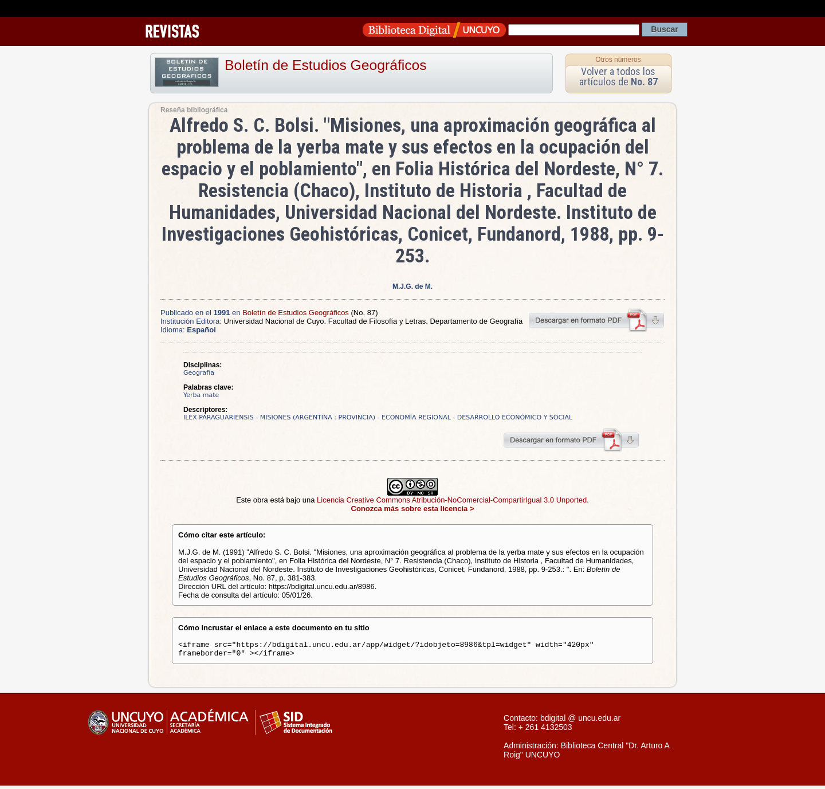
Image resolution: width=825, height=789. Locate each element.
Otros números (618, 60)
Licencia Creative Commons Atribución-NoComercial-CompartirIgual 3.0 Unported (452, 500)
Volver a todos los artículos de (618, 76)
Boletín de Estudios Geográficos (326, 65)
